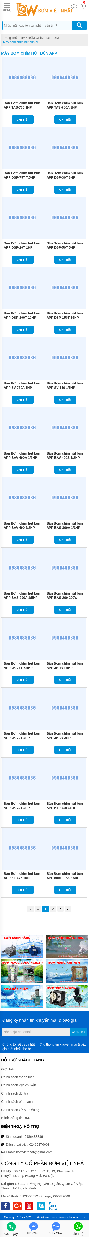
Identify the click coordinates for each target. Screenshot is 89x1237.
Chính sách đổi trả (14, 1093)
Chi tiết (23, 119)
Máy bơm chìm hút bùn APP (22, 42)
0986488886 (34, 1137)
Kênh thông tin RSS (15, 1118)
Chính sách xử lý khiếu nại (20, 1110)
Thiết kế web (42, 1217)
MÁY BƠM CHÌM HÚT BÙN (39, 38)
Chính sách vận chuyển (18, 1085)
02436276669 (39, 1144)
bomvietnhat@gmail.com (34, 1152)
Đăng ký (78, 1032)
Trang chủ (10, 38)
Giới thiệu (8, 1069)
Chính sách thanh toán (18, 1077)
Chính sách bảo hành (17, 1102)
